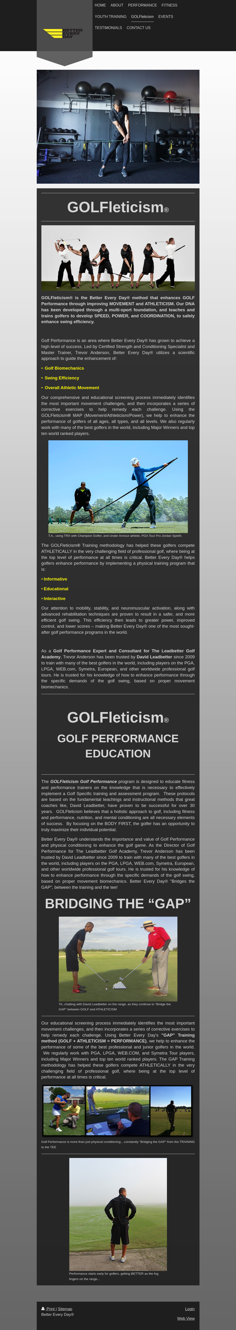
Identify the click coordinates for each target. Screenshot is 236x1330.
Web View (186, 1318)
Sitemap (65, 1309)
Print (48, 1309)
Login (190, 1309)
